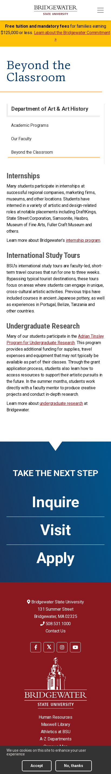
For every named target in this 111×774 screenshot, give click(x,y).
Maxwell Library (55, 724)
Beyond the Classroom (32, 152)
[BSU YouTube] (75, 647)
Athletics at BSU (55, 731)
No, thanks (73, 766)
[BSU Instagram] (62, 647)
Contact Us (56, 630)
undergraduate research (61, 403)
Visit (55, 530)
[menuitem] (54, 126)
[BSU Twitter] (48, 647)
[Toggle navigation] (100, 10)
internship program (83, 240)
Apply (55, 558)
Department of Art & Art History (49, 109)
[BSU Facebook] (35, 647)
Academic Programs (30, 125)
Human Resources (55, 717)
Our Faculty (21, 138)
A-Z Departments (56, 738)
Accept (37, 766)
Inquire (55, 502)
